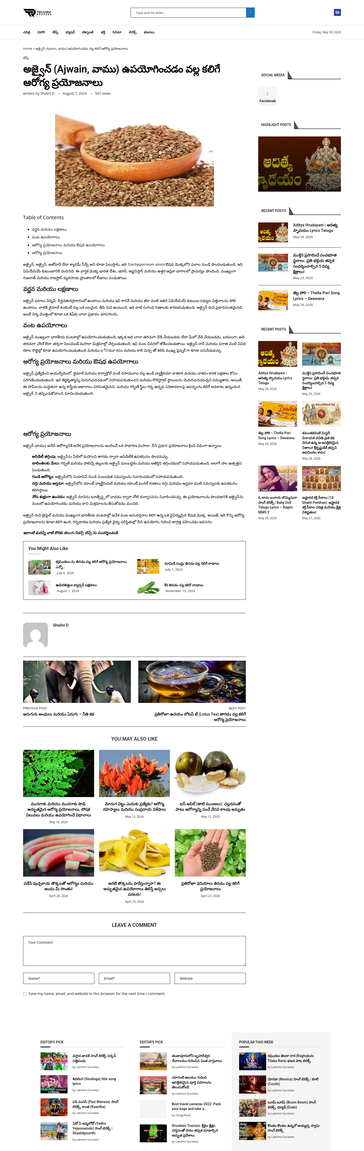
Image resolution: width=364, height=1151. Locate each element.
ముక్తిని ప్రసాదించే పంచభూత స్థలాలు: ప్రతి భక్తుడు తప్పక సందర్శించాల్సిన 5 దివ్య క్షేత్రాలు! (314, 263)
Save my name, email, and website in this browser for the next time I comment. (97, 993)
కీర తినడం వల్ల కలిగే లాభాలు (184, 585)
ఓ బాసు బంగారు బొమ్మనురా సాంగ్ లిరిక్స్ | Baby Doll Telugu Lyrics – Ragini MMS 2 (277, 505)
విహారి (41, 32)
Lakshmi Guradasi (282, 1067)
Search (250, 12)
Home (27, 48)
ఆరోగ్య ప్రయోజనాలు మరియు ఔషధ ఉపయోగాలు (68, 244)
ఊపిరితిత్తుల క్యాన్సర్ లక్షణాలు (76, 585)
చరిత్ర (26, 32)
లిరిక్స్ (132, 32)
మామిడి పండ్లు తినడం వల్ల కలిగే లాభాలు (191, 563)
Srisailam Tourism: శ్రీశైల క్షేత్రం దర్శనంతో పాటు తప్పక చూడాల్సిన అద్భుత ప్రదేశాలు (195, 1130)
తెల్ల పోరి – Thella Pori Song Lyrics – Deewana (316, 296)
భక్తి (103, 32)
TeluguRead (183, 1115)
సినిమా (116, 32)
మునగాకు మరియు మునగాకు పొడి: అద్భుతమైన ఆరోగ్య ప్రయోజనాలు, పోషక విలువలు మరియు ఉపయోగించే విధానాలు (58, 809)
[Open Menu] (337, 12)
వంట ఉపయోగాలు (46, 236)
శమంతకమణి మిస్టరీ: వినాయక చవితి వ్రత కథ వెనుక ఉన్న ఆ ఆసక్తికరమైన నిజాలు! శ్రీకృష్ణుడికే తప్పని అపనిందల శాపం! (320, 442)
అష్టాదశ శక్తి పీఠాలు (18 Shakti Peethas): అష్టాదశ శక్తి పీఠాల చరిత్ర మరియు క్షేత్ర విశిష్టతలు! (321, 505)
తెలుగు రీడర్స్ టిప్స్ (78, 532)
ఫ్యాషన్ (70, 32)
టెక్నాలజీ (87, 32)
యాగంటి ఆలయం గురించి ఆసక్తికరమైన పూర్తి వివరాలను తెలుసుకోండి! (191, 1082)
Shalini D (47, 93)
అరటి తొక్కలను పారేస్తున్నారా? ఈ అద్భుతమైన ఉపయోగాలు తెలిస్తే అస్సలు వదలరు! (134, 889)
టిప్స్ (55, 32)
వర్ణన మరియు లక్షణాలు (49, 229)
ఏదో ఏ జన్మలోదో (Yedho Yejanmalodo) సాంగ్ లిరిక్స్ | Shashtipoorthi (92, 1128)
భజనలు (149, 32)
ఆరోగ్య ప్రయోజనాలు (47, 252)
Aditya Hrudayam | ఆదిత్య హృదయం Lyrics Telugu (315, 228)
